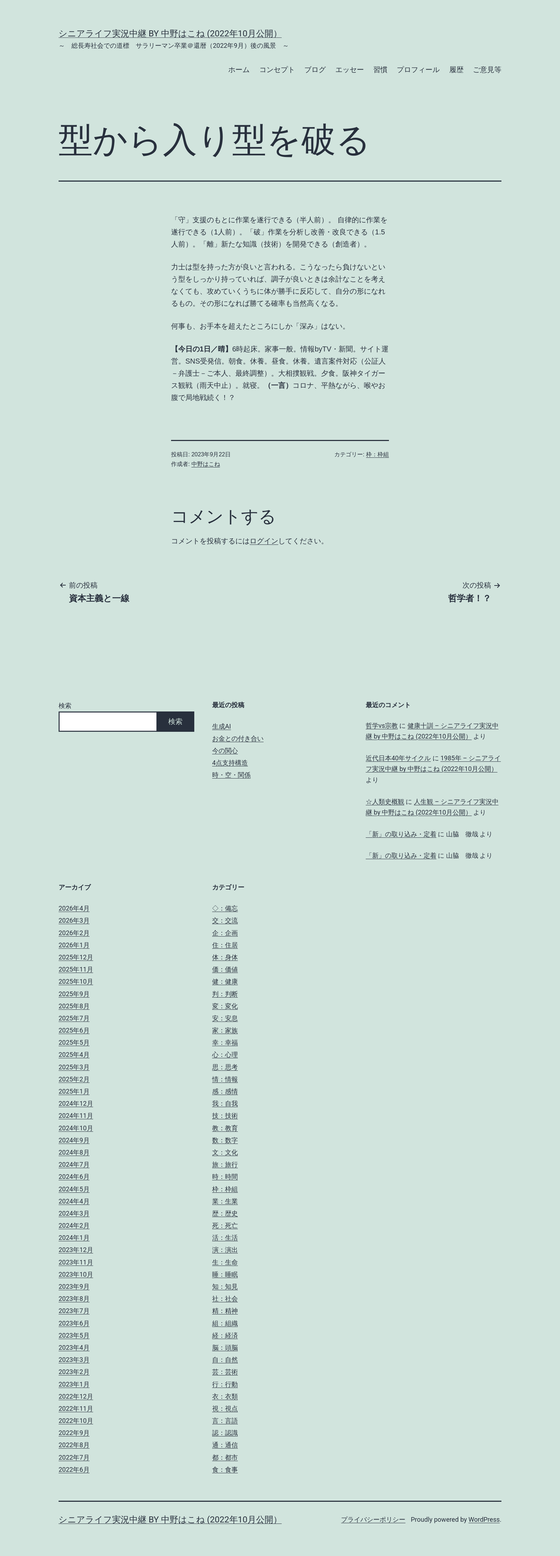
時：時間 (225, 1176)
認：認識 (225, 1432)
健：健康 (225, 981)
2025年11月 (76, 969)
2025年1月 (74, 1091)
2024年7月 (74, 1164)
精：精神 (225, 1310)
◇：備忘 (225, 908)
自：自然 (225, 1359)
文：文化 (225, 1152)
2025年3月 (74, 1067)
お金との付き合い (238, 738)
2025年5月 (74, 1042)
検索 (65, 705)
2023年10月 (76, 1274)
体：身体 (225, 957)
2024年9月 (74, 1140)
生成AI (221, 726)
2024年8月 (74, 1152)
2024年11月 (76, 1115)
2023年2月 (74, 1371)
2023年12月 (76, 1249)
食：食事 (225, 1469)
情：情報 (225, 1079)
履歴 (456, 69)
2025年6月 (74, 1030)
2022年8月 (74, 1445)
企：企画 (225, 933)
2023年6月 (74, 1323)
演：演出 (225, 1249)
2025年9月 (74, 994)
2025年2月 (74, 1079)
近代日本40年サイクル (398, 758)
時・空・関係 (231, 775)
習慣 (380, 69)
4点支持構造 (230, 762)
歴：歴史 (225, 1213)
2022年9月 (74, 1432)
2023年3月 (74, 1359)
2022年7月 (74, 1457)
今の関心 (225, 750)
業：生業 (225, 1201)
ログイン (264, 541)
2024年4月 (74, 1201)
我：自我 (225, 1103)
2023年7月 (74, 1310)
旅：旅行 (225, 1164)
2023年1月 (74, 1384)
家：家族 (225, 1030)
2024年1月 (74, 1237)
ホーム (239, 69)
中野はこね (205, 464)
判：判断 (225, 994)
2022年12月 (76, 1396)
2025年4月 (74, 1054)
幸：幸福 (225, 1042)
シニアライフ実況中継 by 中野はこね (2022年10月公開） (170, 34)
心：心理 (225, 1054)
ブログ (315, 69)
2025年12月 (76, 957)
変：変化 (225, 1006)
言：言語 (225, 1420)
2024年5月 (74, 1189)
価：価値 (225, 969)
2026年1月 (74, 945)
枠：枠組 (377, 454)
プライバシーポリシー (373, 1519)
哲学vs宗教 (382, 725)
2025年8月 (74, 1006)
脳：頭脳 (225, 1347)
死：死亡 (225, 1225)
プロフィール (418, 69)
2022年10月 (76, 1420)
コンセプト (277, 69)
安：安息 (225, 1018)
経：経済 (225, 1335)
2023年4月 (74, 1347)
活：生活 (225, 1237)
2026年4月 (74, 908)
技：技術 (225, 1115)
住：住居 (225, 945)
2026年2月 (74, 933)
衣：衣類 (225, 1396)
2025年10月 (76, 981)
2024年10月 (76, 1128)
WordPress (484, 1519)
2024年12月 (76, 1103)
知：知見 (225, 1286)
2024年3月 (74, 1213)
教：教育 (225, 1128)
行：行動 (225, 1384)
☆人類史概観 (385, 801)
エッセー (349, 69)
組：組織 (225, 1323)
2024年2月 (74, 1225)
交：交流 (225, 920)
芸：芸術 (225, 1371)
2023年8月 (74, 1298)
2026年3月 (74, 920)
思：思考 (225, 1067)
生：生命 (225, 1262)
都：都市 (225, 1457)
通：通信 (225, 1445)
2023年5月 (74, 1335)
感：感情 (225, 1091)
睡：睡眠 (225, 1274)
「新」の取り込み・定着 (401, 834)
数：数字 (225, 1140)
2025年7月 (74, 1018)
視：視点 (225, 1408)
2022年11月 (76, 1408)
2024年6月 (74, 1176)
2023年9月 (74, 1286)
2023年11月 (76, 1262)
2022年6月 (74, 1469)
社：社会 (225, 1298)
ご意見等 (487, 69)
